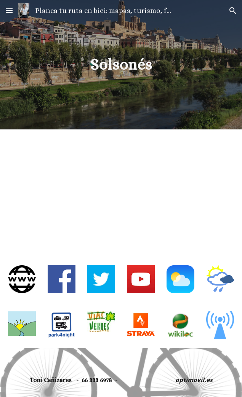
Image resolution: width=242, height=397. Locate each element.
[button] (9, 10)
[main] (121, 64)
